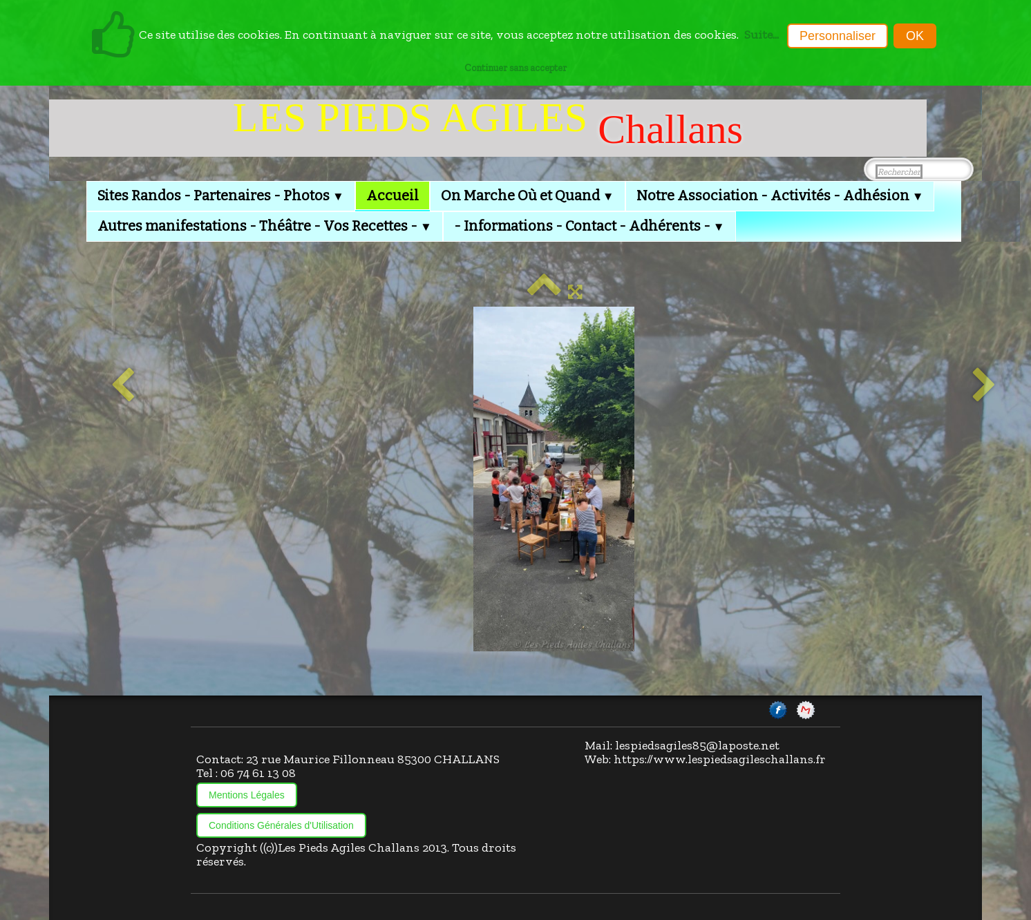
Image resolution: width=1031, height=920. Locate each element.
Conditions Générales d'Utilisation (281, 825)
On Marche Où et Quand (527, 195)
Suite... (761, 34)
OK (915, 36)
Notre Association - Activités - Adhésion (780, 195)
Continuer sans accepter (515, 67)
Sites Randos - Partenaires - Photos (220, 195)
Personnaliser (838, 36)
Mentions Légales (247, 795)
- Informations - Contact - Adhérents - (589, 226)
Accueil (392, 195)
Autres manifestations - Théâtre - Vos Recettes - (264, 226)
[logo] (488, 128)
